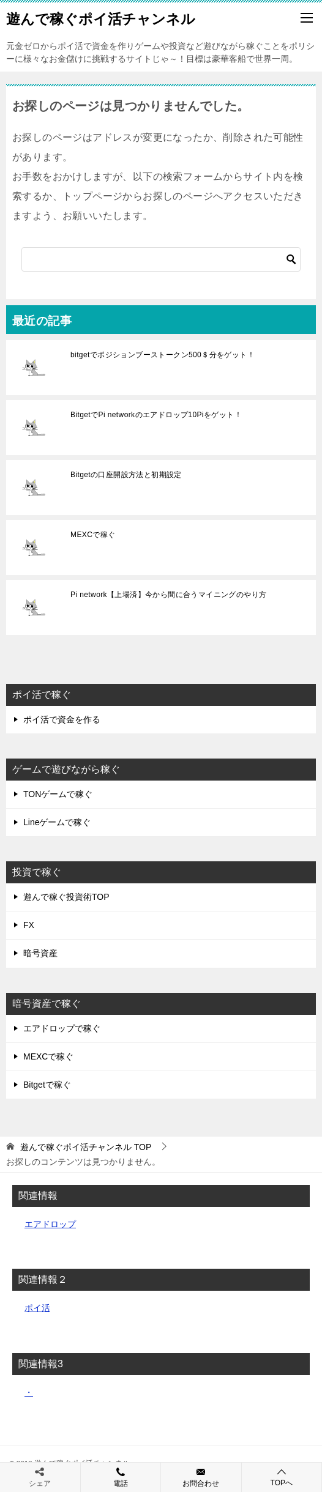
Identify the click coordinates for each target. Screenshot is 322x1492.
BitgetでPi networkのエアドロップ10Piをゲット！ (156, 414)
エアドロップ (50, 1224)
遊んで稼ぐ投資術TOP (66, 897)
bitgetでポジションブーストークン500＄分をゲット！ (162, 355)
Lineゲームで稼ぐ (57, 822)
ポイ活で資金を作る (61, 719)
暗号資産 (40, 953)
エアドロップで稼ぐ (61, 1028)
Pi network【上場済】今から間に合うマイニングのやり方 (168, 594)
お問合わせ (201, 1477)
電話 (121, 1477)
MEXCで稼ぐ (92, 534)
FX (28, 925)
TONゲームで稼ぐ (57, 794)
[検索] (161, 259)
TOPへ (282, 1477)
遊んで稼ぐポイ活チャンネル (100, 17)
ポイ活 (37, 1308)
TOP (85, 1147)
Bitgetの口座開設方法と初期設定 (126, 474)
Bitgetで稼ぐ (47, 1084)
